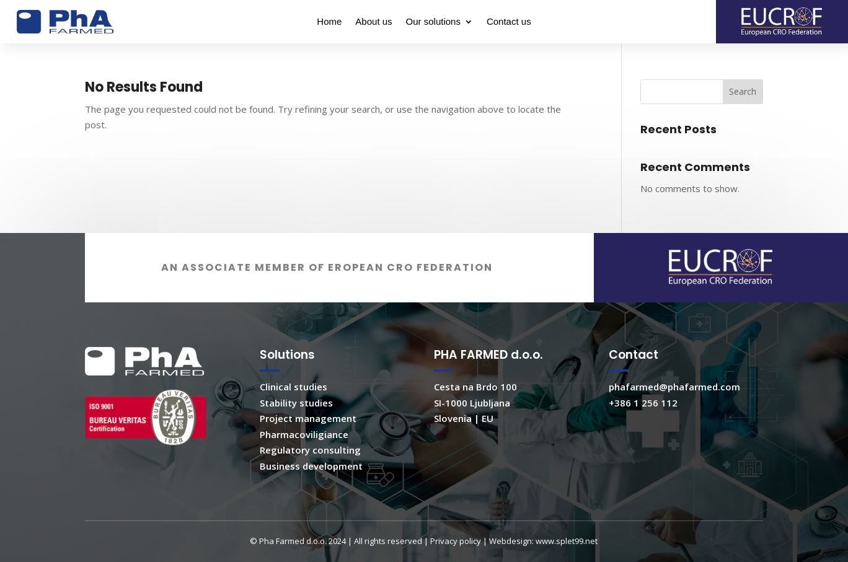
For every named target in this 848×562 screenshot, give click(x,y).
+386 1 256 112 (643, 416)
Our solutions (433, 22)
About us (373, 22)
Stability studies (296, 416)
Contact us (509, 22)
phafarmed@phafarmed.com (674, 400)
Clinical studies (293, 400)
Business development (311, 479)
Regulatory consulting (310, 463)
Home (329, 22)
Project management (308, 432)
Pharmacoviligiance (304, 448)
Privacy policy (455, 554)
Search (742, 91)
